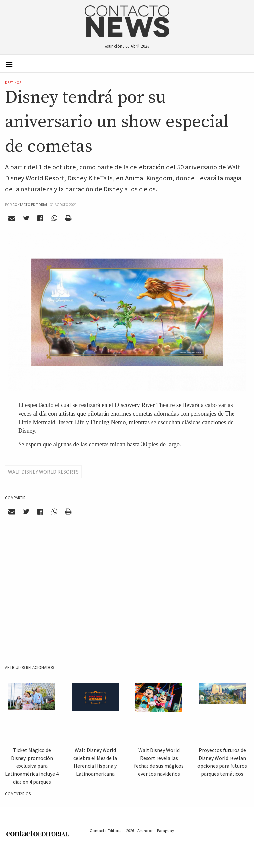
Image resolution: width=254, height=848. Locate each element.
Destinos (13, 82)
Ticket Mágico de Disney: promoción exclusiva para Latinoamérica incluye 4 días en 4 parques (32, 766)
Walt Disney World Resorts (43, 471)
